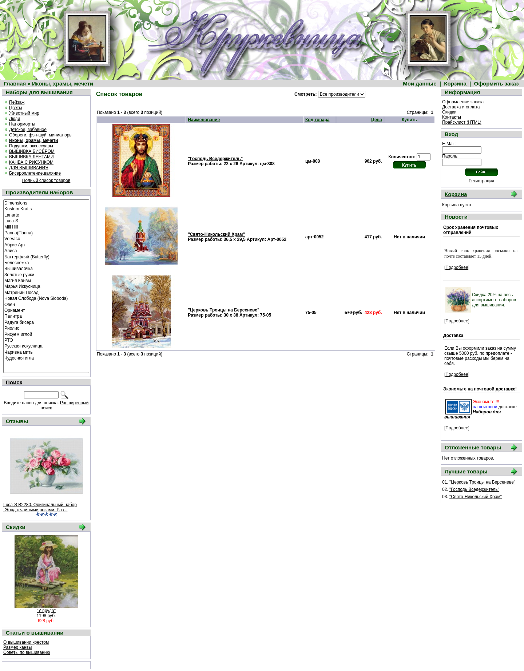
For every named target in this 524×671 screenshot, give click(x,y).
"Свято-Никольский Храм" (216, 234)
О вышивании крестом (26, 642)
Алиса (46, 250)
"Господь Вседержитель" (215, 158)
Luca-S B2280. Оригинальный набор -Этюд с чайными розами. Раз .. (40, 507)
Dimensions (46, 203)
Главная (15, 83)
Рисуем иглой (46, 334)
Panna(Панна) (46, 232)
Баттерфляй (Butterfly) (46, 256)
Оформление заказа (463, 101)
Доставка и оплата (461, 107)
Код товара (317, 119)
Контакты (451, 117)
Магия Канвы (46, 280)
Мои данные (419, 83)
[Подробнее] (456, 267)
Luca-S (46, 220)
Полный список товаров (46, 180)
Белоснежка (46, 262)
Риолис (46, 328)
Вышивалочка (46, 268)
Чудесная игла (46, 358)
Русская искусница (46, 346)
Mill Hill (46, 227)
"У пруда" (46, 610)
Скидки (449, 112)
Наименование (204, 119)
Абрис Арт (46, 244)
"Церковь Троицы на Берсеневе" (223, 310)
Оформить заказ (496, 83)
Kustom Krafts (46, 208)
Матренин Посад (46, 292)
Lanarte (46, 215)
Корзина (455, 83)
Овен (46, 304)
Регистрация (481, 180)
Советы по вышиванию (26, 652)
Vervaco (46, 238)
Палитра (46, 316)
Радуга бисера (46, 322)
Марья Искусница (46, 286)
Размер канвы (17, 647)
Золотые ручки (46, 274)
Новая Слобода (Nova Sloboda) (46, 298)
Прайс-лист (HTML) (461, 122)
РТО (46, 340)
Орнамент (46, 310)
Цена (376, 119)
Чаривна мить (46, 352)
